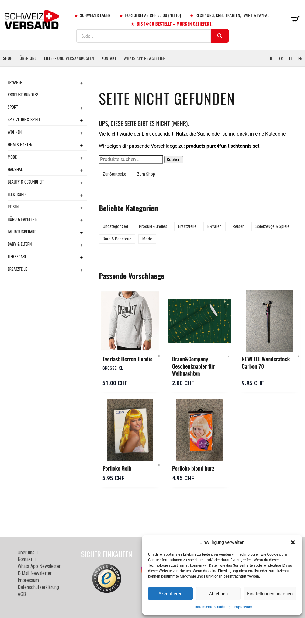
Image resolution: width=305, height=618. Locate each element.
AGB (22, 594)
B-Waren (15, 82)
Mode (12, 156)
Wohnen (15, 132)
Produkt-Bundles (23, 94)
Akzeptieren (170, 593)
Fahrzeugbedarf (22, 231)
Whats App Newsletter (145, 58)
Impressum (243, 607)
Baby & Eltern (20, 244)
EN (300, 58)
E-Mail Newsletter (35, 573)
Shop (7, 58)
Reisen (13, 206)
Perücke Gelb (116, 468)
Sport (13, 107)
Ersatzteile (17, 269)
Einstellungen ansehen (270, 593)
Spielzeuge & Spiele (24, 119)
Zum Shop (146, 174)
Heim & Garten (20, 144)
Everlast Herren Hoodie (127, 359)
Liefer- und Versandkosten (69, 58)
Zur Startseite (114, 174)
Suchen (174, 159)
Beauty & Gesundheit (26, 181)
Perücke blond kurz (193, 468)
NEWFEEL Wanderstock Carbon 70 (266, 362)
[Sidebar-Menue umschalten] (152, 66)
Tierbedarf (17, 256)
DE (271, 58)
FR (281, 58)
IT (290, 58)
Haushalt (16, 169)
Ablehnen (218, 593)
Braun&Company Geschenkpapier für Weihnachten (193, 366)
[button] (293, 542)
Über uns (27, 58)
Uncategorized (115, 226)
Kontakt (108, 58)
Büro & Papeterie (22, 219)
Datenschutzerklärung (213, 607)
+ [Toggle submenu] (81, 83)
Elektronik (17, 194)
